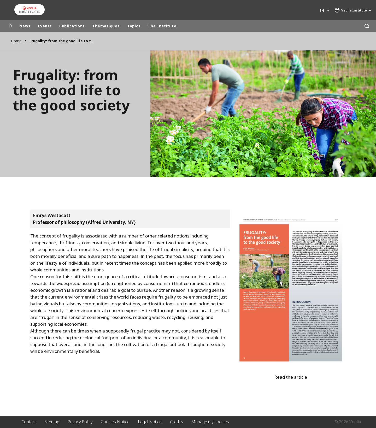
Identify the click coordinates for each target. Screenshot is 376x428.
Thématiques (106, 25)
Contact (28, 422)
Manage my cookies (210, 422)
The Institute (162, 25)
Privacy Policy (80, 422)
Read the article (290, 377)
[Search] (367, 26)
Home (16, 40)
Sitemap (51, 422)
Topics (134, 25)
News (25, 25)
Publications (72, 25)
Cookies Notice (115, 422)
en (322, 10)
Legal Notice (150, 422)
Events (45, 25)
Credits (176, 422)
